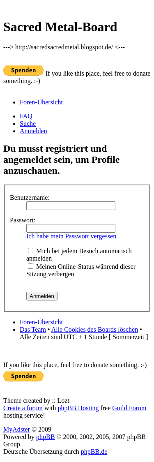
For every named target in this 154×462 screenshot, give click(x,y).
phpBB (45, 436)
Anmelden (33, 130)
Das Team (33, 329)
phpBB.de (94, 451)
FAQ (26, 116)
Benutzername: (30, 197)
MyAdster (16, 429)
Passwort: (22, 220)
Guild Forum (129, 407)
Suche (28, 123)
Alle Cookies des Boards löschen (94, 329)
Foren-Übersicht (41, 102)
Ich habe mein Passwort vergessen (71, 236)
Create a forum (23, 407)
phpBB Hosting (78, 407)
